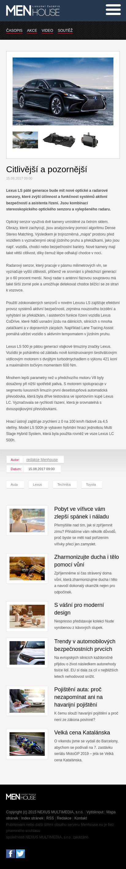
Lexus (37, 484)
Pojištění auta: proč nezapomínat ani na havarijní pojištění (78, 697)
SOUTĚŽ (65, 30)
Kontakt (80, 818)
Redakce (64, 818)
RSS (50, 818)
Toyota (91, 484)
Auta (14, 484)
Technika (64, 484)
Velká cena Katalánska (82, 733)
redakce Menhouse (42, 460)
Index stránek (32, 818)
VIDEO (47, 30)
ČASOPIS (14, 30)
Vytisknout (94, 812)
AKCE (32, 30)
